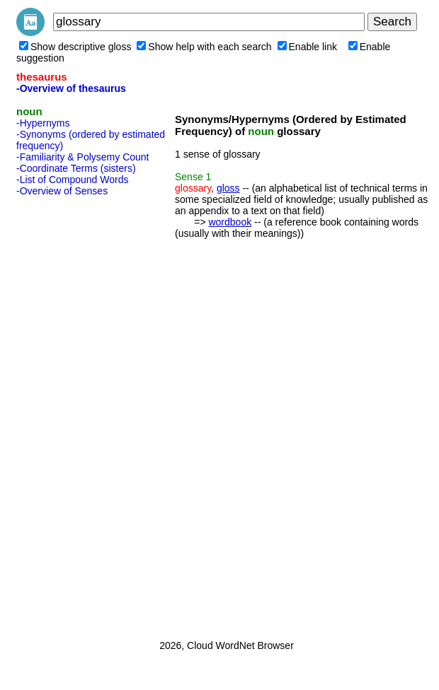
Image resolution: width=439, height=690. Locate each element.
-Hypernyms (42, 123)
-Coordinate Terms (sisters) (76, 168)
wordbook (229, 222)
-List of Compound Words (72, 179)
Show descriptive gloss (75, 46)
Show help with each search (204, 46)
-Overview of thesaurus (71, 88)
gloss (228, 188)
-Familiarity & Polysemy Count (82, 157)
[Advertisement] (73, 413)
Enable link (308, 46)
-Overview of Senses (62, 191)
